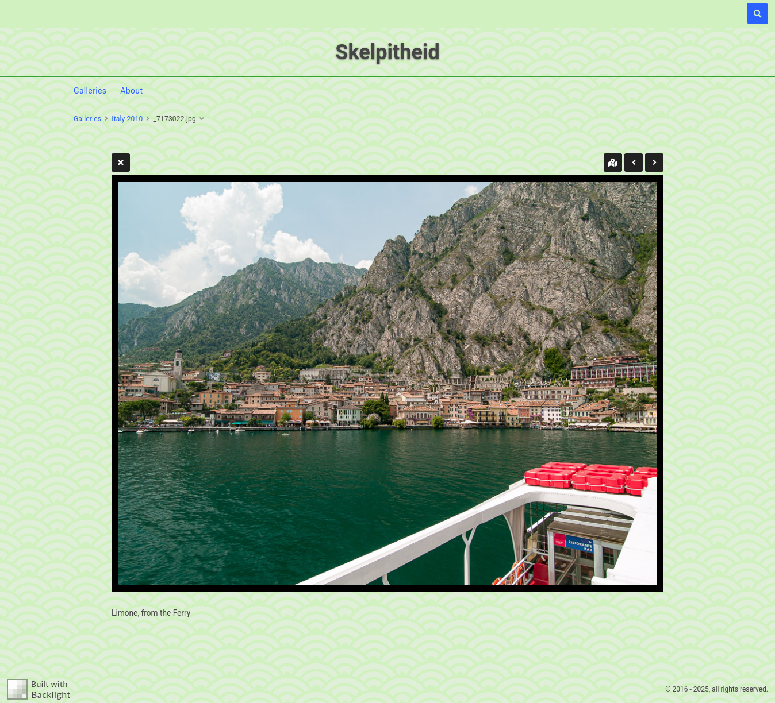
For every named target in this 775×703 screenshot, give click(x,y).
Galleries (90, 90)
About (131, 90)
